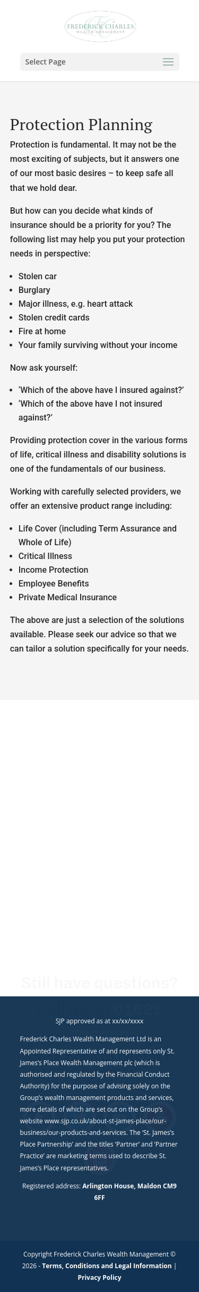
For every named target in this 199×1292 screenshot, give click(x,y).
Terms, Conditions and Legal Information (106, 1265)
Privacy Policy (99, 1277)
